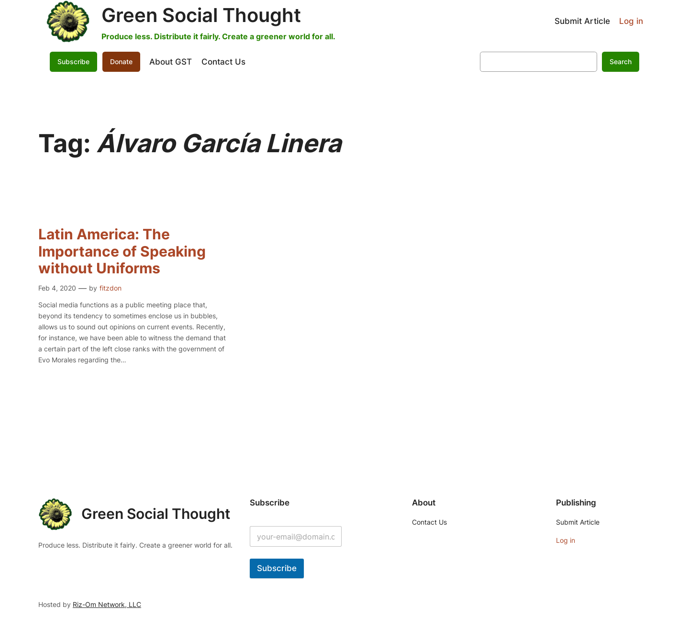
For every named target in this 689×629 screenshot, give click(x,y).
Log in (631, 21)
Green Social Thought (201, 15)
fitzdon (111, 288)
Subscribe (73, 61)
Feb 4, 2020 (57, 288)
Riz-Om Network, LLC (107, 604)
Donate (121, 61)
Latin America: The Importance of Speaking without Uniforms (122, 251)
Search (621, 61)
